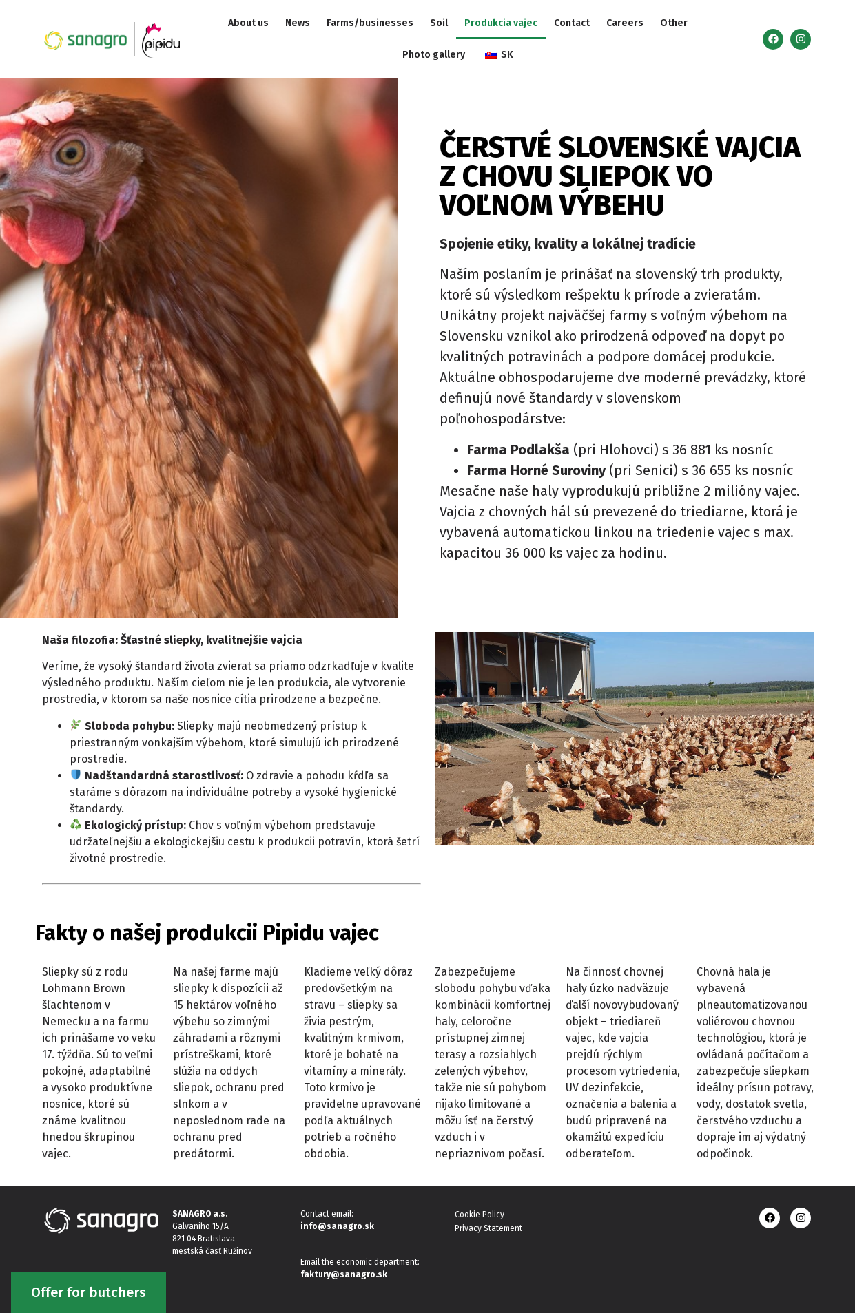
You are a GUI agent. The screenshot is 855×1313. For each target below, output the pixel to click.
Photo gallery (433, 55)
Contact (572, 23)
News (297, 23)
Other (674, 23)
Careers (624, 23)
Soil (439, 23)
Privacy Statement (488, 1228)
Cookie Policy (479, 1214)
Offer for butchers (88, 1292)
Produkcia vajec (500, 23)
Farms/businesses (370, 23)
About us (248, 23)
